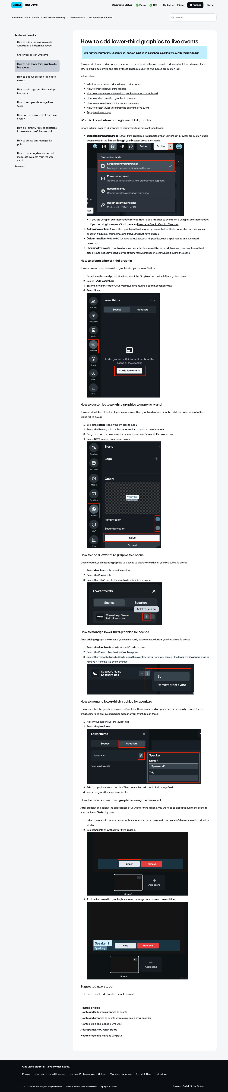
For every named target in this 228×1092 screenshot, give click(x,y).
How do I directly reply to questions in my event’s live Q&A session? (37, 129)
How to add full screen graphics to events (36, 78)
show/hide (163, 253)
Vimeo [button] (141, 5)
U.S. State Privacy (89, 1086)
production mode (150, 140)
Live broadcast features (100, 17)
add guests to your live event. (118, 994)
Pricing (180, 5)
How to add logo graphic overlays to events (36, 91)
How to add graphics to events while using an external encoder (34, 44)
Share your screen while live (32, 55)
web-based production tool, (112, 276)
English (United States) (194, 1086)
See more (20, 166)
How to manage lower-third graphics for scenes (113, 103)
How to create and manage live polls (34, 142)
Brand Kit (85, 417)
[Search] (192, 17)
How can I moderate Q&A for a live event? (37, 117)
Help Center (31, 5)
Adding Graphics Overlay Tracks (98, 1030)
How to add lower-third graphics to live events (37, 66)
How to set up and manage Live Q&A (35, 104)
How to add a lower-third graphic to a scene (111, 98)
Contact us (168, 5)
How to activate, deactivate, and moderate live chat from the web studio (35, 157)
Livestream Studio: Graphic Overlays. (158, 224)
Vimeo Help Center (20, 17)
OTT (153, 5)
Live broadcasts (77, 17)
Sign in (210, 5)
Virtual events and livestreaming (49, 17)
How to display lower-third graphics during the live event (118, 108)
